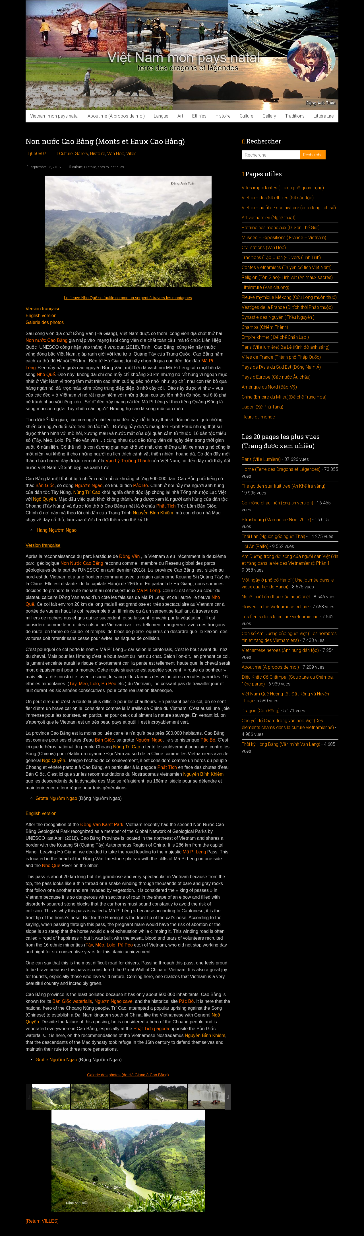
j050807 (38, 153)
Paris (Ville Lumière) (261, 459)
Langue (161, 116)
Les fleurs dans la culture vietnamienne (280, 616)
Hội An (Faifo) (255, 546)
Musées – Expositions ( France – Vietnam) (284, 237)
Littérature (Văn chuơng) (265, 287)
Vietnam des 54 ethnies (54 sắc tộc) (278, 197)
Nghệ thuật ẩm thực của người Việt (276, 596)
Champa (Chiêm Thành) (265, 327)
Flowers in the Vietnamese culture (275, 606)
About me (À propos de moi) (116, 116)
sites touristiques (111, 167)
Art (180, 116)
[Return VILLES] (42, 1221)
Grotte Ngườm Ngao (56, 798)
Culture (246, 116)
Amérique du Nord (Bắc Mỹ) (269, 387)
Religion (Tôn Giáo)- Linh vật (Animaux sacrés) (287, 277)
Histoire (223, 116)
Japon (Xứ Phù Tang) (262, 407)
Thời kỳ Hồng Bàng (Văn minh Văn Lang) (281, 744)
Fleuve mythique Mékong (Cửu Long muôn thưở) (289, 297)
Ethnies (199, 116)
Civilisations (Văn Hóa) (264, 247)
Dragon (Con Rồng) (261, 710)
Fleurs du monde (258, 417)
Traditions (295, 116)
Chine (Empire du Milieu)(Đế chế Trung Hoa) (284, 397)
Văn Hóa (115, 153)
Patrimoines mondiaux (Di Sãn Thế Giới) (281, 227)
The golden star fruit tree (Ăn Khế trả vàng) (283, 486)
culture (77, 167)
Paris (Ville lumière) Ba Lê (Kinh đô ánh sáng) (286, 347)
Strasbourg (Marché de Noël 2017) (276, 519)
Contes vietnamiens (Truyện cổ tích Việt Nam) (287, 267)
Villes (131, 153)
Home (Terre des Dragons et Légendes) (281, 469)
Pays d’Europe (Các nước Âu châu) (276, 377)
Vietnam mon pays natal (54, 116)
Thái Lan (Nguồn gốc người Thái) (273, 536)
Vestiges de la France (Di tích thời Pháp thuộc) (287, 307)
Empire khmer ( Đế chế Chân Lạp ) (275, 337)
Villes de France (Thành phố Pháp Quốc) (281, 357)
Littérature (324, 116)
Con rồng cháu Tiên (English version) (277, 503)
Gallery (269, 116)
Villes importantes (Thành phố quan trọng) (283, 187)
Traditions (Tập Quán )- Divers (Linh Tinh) (281, 257)
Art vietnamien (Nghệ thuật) (268, 217)
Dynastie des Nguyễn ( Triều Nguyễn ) (278, 317)
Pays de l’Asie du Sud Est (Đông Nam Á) (281, 367)
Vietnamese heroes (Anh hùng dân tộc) (280, 650)
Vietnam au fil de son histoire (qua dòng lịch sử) (289, 207)
